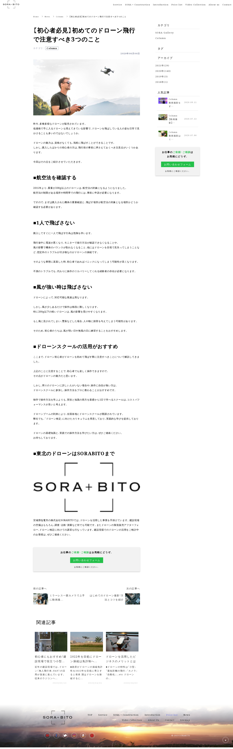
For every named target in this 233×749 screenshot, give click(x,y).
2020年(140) (163, 70)
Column (62, 16)
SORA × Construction (137, 4)
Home (36, 16)
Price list (172, 716)
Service (117, 4)
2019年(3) (161, 76)
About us (214, 4)
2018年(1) (161, 81)
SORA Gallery (164, 32)
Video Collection (195, 4)
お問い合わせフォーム (86, 560)
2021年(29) (162, 65)
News (49, 16)
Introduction (161, 4)
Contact (227, 4)
